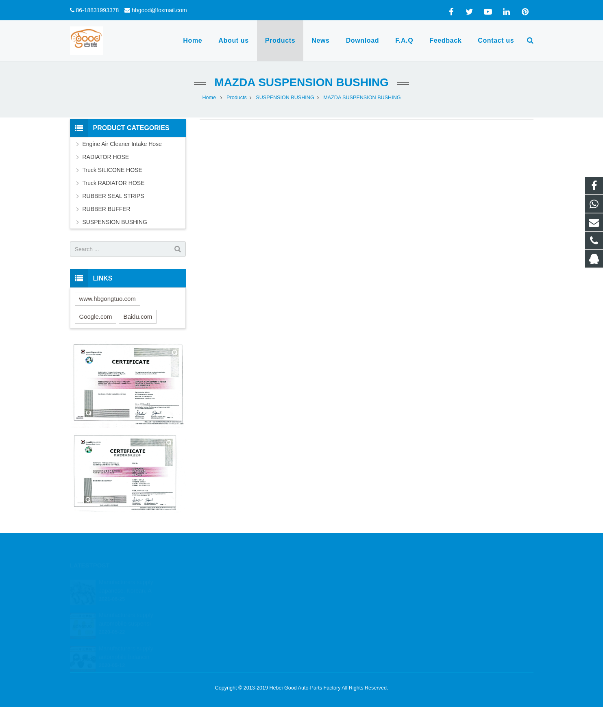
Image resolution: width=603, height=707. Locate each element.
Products (236, 97)
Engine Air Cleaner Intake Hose (122, 144)
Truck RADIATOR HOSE (114, 183)
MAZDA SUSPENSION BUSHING (301, 82)
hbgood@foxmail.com (159, 10)
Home (209, 97)
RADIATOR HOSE (106, 157)
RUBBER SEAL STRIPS (113, 196)
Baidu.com (137, 316)
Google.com (95, 316)
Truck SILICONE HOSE (112, 170)
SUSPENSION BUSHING (285, 97)
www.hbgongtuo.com (107, 298)
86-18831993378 (97, 10)
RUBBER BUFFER (107, 209)
